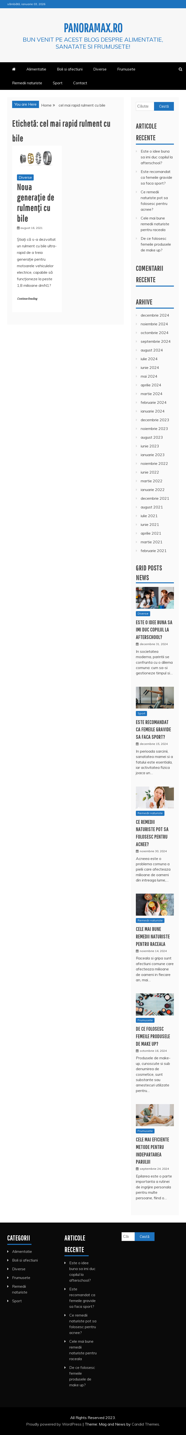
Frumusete (126, 69)
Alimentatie (36, 69)
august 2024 (152, 350)
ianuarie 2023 (153, 454)
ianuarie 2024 (153, 411)
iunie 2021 (150, 524)
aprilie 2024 (151, 384)
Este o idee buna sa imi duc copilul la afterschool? (157, 157)
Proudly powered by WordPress (54, 1424)
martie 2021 (152, 541)
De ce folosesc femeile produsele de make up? (156, 244)
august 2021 (152, 507)
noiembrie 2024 (154, 323)
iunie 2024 (150, 367)
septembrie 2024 (156, 341)
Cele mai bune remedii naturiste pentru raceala (155, 224)
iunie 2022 (150, 472)
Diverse (100, 69)
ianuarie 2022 (153, 489)
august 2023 (152, 437)
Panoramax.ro (93, 28)
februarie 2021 (154, 550)
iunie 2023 (150, 446)
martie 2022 (152, 480)
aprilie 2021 (151, 533)
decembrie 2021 (155, 498)
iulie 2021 (149, 515)
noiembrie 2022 (154, 463)
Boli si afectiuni (70, 69)
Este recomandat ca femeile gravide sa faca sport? (156, 177)
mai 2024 (149, 376)
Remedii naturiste (27, 82)
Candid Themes (145, 1424)
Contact (80, 82)
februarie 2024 (154, 402)
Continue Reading (27, 299)
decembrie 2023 (155, 419)
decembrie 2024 (155, 315)
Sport (57, 82)
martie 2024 (152, 393)
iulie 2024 (149, 358)
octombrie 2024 (155, 332)
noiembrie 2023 (154, 428)
